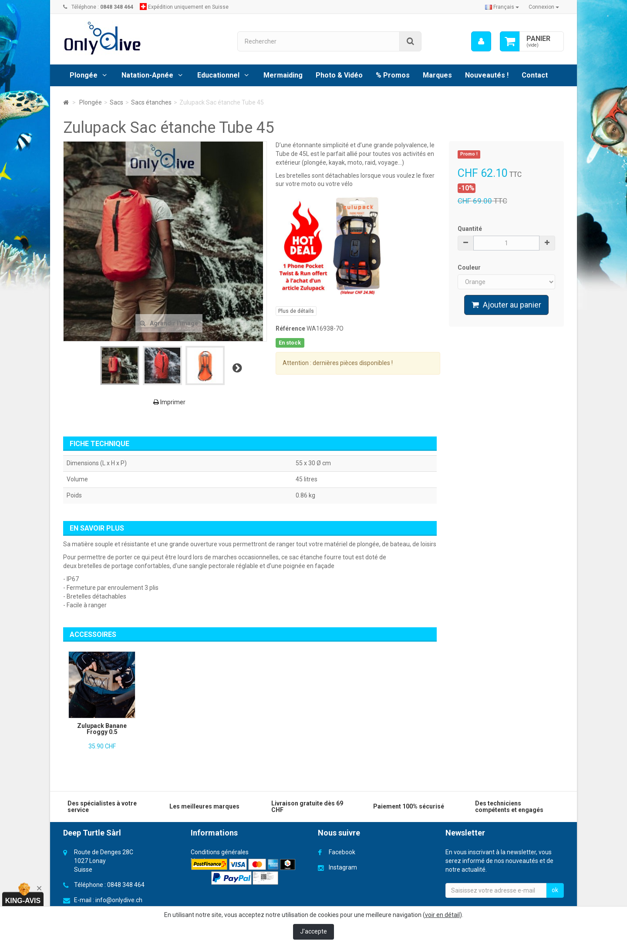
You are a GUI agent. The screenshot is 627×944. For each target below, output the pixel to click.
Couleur (470, 267)
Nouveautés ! (487, 75)
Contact (535, 75)
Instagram (343, 867)
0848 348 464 (126, 884)
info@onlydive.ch (118, 900)
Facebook (342, 852)
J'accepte (313, 931)
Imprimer (169, 402)
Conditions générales (220, 852)
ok (555, 889)
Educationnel (218, 75)
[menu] (481, 41)
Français (502, 7)
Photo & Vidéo (339, 75)
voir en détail (442, 914)
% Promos (393, 75)
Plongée (84, 75)
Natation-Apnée (147, 75)
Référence (290, 328)
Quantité (470, 228)
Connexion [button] (544, 7)
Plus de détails (296, 311)
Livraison (203, 860)
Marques (437, 75)
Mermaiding (283, 75)
